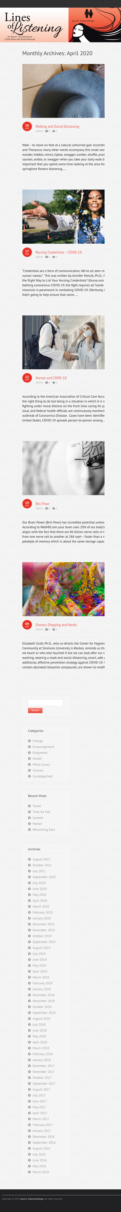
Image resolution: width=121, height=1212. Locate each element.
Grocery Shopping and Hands (56, 624)
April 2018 (40, 1042)
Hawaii (37, 824)
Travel (37, 806)
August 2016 (41, 1148)
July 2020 (39, 883)
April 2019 (40, 971)
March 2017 (41, 1119)
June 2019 (40, 959)
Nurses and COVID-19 (51, 377)
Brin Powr (43, 503)
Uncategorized (43, 776)
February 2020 (43, 912)
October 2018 (42, 1007)
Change (38, 741)
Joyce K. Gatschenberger (31, 1198)
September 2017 (44, 1083)
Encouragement (43, 747)
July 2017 (39, 1095)
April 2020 (40, 900)
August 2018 (41, 1019)
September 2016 (44, 1142)
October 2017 (42, 1078)
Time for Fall (41, 812)
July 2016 (39, 1154)
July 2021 (39, 871)
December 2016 (43, 1137)
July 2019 (39, 954)
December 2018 (43, 995)
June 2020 (40, 889)
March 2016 (41, 1172)
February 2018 (43, 1054)
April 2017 (40, 1113)
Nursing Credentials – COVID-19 (59, 252)
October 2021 (42, 865)
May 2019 (39, 965)
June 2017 (40, 1101)
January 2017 (42, 1131)
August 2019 (41, 948)
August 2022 (41, 859)
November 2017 (44, 1072)
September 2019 (44, 942)
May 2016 (39, 1166)
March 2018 (41, 1048)
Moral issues (41, 764)
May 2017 (39, 1107)
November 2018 (44, 1001)
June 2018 (40, 1030)
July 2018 (39, 1024)
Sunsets (38, 818)
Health (39, 131)
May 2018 (39, 1036)
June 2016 (40, 1160)
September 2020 (44, 877)
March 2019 (41, 977)
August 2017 (41, 1089)
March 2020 (41, 906)
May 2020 (39, 895)
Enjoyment (40, 753)
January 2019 (42, 989)
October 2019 (42, 936)
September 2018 (44, 1013)
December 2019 (43, 924)
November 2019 (44, 930)
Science (38, 770)
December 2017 (43, 1066)
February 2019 (43, 983)
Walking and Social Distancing (57, 126)
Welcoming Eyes (44, 829)
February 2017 (43, 1125)
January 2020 (42, 918)
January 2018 (42, 1060)
